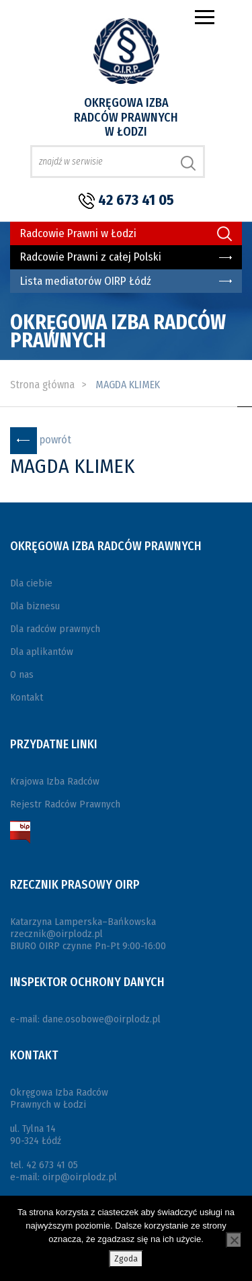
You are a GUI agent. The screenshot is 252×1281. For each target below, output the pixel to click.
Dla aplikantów (41, 652)
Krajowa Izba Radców (54, 781)
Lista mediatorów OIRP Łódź (85, 281)
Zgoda (126, 1258)
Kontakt (26, 697)
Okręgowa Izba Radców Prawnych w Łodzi (126, 117)
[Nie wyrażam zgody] (234, 1240)
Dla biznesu (35, 606)
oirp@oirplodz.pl (79, 1177)
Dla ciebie (31, 583)
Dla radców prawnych (55, 629)
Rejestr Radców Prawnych (65, 804)
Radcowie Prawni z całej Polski (90, 257)
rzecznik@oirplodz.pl (56, 934)
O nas (22, 674)
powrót (55, 439)
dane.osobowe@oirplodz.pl (101, 1019)
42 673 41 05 (136, 200)
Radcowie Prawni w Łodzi (78, 233)
